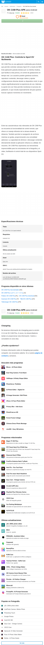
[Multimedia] (12, 6)
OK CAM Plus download (26, 296)
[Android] (6, 6)
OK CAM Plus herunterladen (10, 290)
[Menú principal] (42, 2)
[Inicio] (2, 6)
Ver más (22, 643)
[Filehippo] (6, 2)
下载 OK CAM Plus (26, 299)
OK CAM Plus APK (22, 10)
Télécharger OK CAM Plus (9, 302)
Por (10, 13)
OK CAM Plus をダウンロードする (12, 293)
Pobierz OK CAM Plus (8, 296)
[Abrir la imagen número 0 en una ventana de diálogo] (9, 173)
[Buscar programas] (38, 2)
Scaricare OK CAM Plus (8, 299)
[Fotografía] (19, 6)
